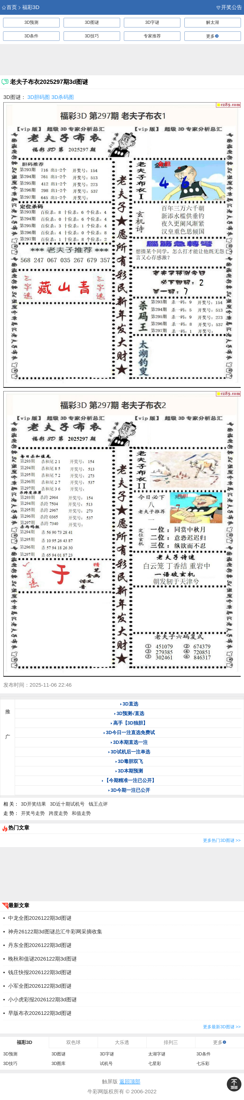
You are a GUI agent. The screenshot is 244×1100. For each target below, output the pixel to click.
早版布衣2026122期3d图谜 (39, 1013)
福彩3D (28, 7)
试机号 (106, 1063)
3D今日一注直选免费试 (130, 732)
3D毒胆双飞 (130, 761)
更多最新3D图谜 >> (222, 1026)
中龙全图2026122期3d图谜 (39, 918)
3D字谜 (152, 22)
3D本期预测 (130, 770)
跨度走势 (58, 813)
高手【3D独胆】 (130, 723)
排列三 (171, 1042)
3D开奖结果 (33, 804)
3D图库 (58, 1063)
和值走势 (81, 813)
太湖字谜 (156, 1054)
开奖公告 (229, 7)
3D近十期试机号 (67, 804)
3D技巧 (92, 36)
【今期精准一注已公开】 (130, 780)
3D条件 (31, 36)
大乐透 (122, 1042)
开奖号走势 (33, 813)
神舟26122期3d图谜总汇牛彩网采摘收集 (55, 932)
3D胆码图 (38, 97)
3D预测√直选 (130, 713)
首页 (9, 7)
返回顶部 (129, 1082)
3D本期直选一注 (130, 742)
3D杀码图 (62, 97)
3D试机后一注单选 (130, 751)
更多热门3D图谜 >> (222, 840)
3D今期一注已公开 (130, 790)
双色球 (73, 1042)
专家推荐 (152, 36)
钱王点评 (98, 804)
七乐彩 (203, 1063)
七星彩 (154, 1063)
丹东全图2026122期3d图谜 (39, 945)
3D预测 (31, 22)
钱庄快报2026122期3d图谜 (39, 972)
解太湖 (212, 22)
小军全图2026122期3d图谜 (39, 986)
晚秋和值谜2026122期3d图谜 (42, 959)
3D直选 (130, 703)
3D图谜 (92, 22)
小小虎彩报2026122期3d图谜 (42, 1000)
